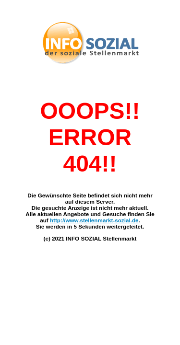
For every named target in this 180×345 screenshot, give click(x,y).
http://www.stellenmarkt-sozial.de (94, 220)
